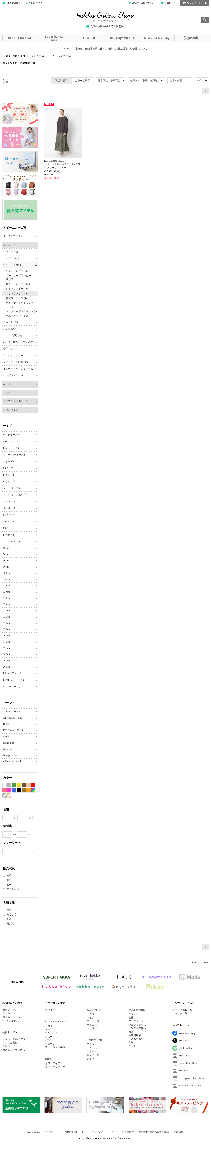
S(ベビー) (8, 521)
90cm (6, 566)
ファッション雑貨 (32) (15, 362)
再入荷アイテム (11, 1017)
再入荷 (10, 923)
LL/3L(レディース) (13, 679)
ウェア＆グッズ (137, 1024)
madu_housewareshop (190, 1085)
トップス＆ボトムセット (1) (21, 311)
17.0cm (7, 641)
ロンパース (93, 1054)
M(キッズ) (9, 468)
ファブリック (136, 1021)
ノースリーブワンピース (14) (18, 277)
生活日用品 (135, 1035)
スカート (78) (10, 322)
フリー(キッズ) (11, 488)
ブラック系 (19, 790)
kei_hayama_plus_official (191, 1078)
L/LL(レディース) (12, 673)
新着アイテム (9, 1009)
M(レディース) (11, 441)
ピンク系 (4, 790)
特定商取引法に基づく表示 (154, 1131)
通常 (9, 880)
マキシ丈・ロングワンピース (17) (21, 305)
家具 (131, 1031)
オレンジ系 (28, 790)
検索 (205, 20)
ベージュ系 (28, 785)
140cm (6, 598)
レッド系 (33, 785)
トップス (50, 1029)
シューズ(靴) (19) (12, 335)
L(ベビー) (8, 534)
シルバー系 (4, 795)
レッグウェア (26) (13, 375)
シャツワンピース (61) (18, 288)
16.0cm (7, 635)
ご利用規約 (127, 1131)
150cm (6, 604)
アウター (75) (10, 251)
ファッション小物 (55, 1047)
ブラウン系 (24, 785)
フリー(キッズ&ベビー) (16, 494)
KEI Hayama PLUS (122, 38)
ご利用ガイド (34, 3)
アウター (50, 1026)
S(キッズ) (8, 461)
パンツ (49, 1040)
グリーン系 (14, 785)
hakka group (33, 1131)
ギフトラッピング (55, 1066)
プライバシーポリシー (104, 1131)
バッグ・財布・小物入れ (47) (19, 342)
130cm (6, 591)
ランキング (8, 1013)
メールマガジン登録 (11, 3)
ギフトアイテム (54, 1063)
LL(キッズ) (9, 481)
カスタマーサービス (13, 1049)
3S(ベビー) (9, 508)
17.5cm (7, 648)
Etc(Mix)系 (33, 790)
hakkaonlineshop (187, 1033)
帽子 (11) (8, 348)
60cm (6, 547)
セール (10, 884)
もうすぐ (12, 914)
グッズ (90, 1028)
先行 (9, 875)
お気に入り (168, 3)
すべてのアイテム (13, 236)
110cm (6, 579)
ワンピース (51, 1033)
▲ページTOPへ (200, 962)
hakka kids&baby (157, 38)
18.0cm (7, 654)
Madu (191, 38)
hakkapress (184, 1040)
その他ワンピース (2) (17, 316)
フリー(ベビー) (11, 541)
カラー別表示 (82, 80)
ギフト (132, 1046)
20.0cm (7, 666)
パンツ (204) (10, 328)
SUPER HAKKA (19, 38)
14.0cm (7, 623)
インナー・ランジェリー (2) (18, 368)
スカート (50, 1036)
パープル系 (9, 790)
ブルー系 (14, 790)
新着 (9, 919)
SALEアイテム (10, 1020)
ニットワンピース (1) (17, 293)
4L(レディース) (11, 686)
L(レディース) (11, 448)
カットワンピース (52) (18, 283)
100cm (6, 572)
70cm (6, 554)
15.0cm (7, 629)
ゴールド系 (9, 795)
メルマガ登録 (9, 1042)
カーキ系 (24, 790)
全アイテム (51, 1009)
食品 (131, 1042)
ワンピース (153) (12, 265)
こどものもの (136, 1038)
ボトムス (92, 1024)
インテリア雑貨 (137, 1028)
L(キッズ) (8, 474)
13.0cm (7, 616)
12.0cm (7, 610)
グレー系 (9, 785)
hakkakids (184, 1055)
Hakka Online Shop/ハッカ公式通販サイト (105, 17)
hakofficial (184, 1070)
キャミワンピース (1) (17, 270)
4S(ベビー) (9, 501)
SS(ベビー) (9, 514)
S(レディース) (11, 434)
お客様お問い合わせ (75, 1131)
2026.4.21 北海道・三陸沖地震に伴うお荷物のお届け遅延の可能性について (105, 48)
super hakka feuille (54, 38)
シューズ (50, 1043)
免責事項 (179, 1131)
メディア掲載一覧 (182, 1009)
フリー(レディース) (14, 454)
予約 (9, 909)
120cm (6, 585)
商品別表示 (61, 80)
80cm (6, 560)
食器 (131, 1017)
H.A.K (88, 38)
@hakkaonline (186, 1048)
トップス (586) (11, 258)
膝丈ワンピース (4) (16, 298)
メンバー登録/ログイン (142, 3)
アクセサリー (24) (13, 355)
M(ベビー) (9, 528)
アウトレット (14, 889)
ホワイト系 (4, 785)
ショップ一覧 (179, 1013)
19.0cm (7, 660)
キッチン (134, 1014)
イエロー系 (19, 785)
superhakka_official (188, 1063)
